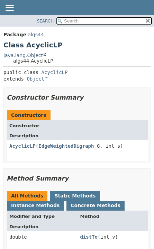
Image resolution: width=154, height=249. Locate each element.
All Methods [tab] (27, 196)
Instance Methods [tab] (35, 205)
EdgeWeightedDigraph (66, 146)
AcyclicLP (55, 72)
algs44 (36, 34)
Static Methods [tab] (75, 196)
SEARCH (45, 21)
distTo (89, 237)
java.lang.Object (23, 55)
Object (35, 79)
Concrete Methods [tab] (95, 205)
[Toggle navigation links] (9, 8)
